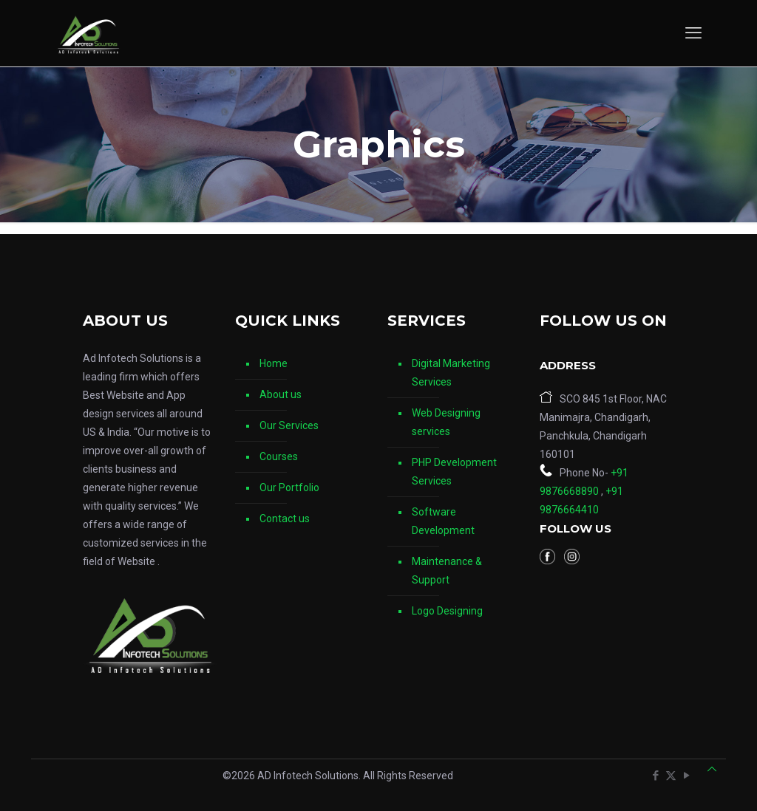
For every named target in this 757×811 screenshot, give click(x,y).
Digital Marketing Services (451, 372)
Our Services (289, 425)
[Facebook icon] (655, 775)
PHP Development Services (454, 471)
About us (280, 394)
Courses (278, 456)
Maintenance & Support (447, 570)
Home (273, 363)
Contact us (284, 518)
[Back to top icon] (712, 769)
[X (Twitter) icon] (670, 775)
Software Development (443, 521)
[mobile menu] (693, 33)
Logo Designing (447, 611)
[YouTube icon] (686, 775)
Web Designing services (446, 422)
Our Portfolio (289, 487)
